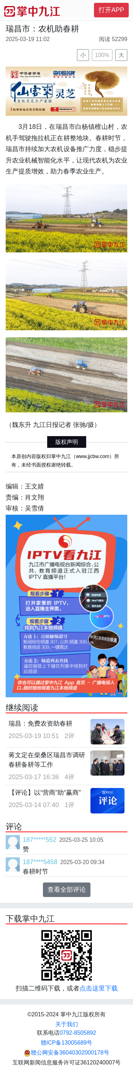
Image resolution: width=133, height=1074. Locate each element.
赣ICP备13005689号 (67, 1043)
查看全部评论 (67, 889)
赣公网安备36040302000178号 (66, 1053)
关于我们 (66, 1024)
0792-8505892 (78, 1033)
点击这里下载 (98, 988)
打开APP (111, 9)
